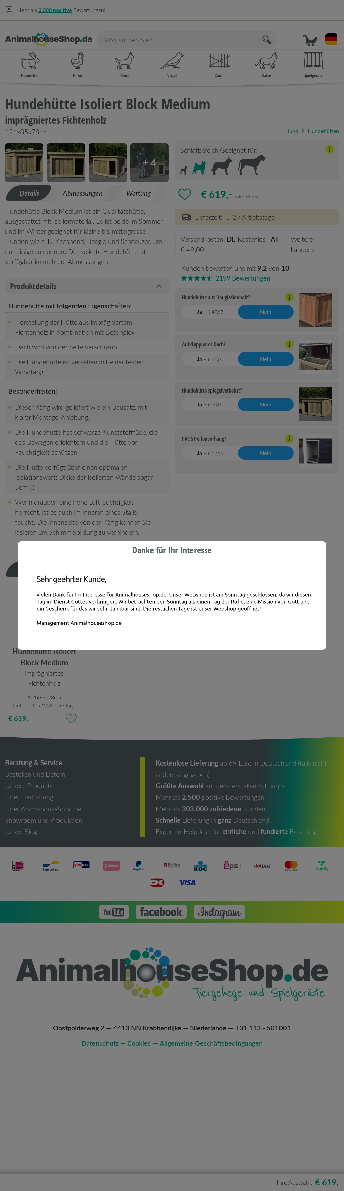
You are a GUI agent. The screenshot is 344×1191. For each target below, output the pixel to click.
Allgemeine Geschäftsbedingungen (211, 1155)
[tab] (28, 306)
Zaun (219, 57)
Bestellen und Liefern (35, 887)
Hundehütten (322, 122)
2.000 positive (55, 10)
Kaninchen (30, 57)
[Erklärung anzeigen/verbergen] (329, 142)
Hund (124, 57)
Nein (265, 304)
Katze (266, 57)
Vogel (172, 57)
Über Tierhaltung (29, 910)
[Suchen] (289, 30)
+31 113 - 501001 (263, 1140)
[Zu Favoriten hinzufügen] (184, 186)
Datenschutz (100, 1155)
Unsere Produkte (29, 898)
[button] (312, 30)
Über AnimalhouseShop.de (43, 921)
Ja (210, 304)
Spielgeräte (314, 57)
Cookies (139, 1155)
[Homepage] (52, 31)
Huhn (77, 57)
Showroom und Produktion (43, 933)
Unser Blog (21, 944)
